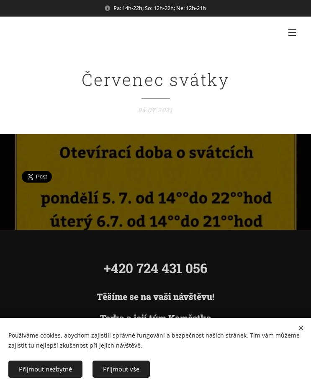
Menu (292, 32)
